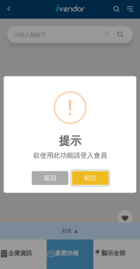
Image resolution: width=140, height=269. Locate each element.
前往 (90, 178)
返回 (50, 178)
